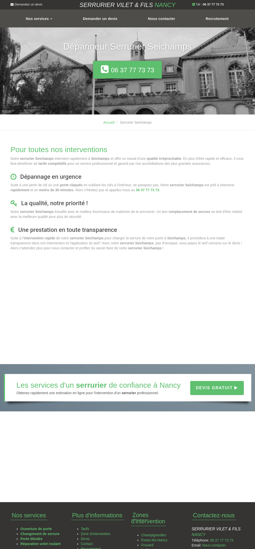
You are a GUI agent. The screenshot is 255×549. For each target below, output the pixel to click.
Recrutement (217, 18)
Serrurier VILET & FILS (127, 4)
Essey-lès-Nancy (154, 540)
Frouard (147, 545)
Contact (87, 544)
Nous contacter (161, 18)
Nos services (39, 18)
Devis (85, 539)
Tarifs (85, 529)
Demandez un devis (26, 4)
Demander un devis (100, 18)
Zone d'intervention (96, 534)
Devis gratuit (217, 388)
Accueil (109, 122)
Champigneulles (153, 535)
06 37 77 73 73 (221, 540)
